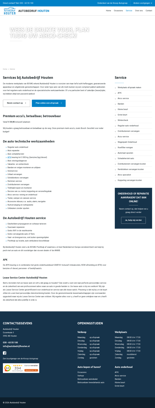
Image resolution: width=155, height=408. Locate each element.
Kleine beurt (123, 109)
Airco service (123, 98)
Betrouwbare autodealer (88, 379)
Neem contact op (15, 103)
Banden (121, 104)
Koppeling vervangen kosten (130, 180)
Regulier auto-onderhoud (128, 126)
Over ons (139, 10)
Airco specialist (124, 175)
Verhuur (81, 376)
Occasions (118, 10)
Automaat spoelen (125, 153)
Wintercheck (123, 120)
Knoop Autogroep (30, 358)
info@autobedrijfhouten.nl (16, 346)
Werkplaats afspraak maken (129, 87)
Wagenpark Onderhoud (127, 142)
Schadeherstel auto (126, 158)
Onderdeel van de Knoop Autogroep (112, 3)
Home (108, 10)
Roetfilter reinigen (125, 147)
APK (9, 157)
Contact (149, 10)
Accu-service (123, 136)
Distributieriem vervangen (129, 131)
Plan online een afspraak (47, 103)
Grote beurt (122, 115)
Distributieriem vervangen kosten (132, 164)
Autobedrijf (33, 10)
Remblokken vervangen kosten (131, 169)
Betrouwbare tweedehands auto (91, 382)
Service (129, 10)
